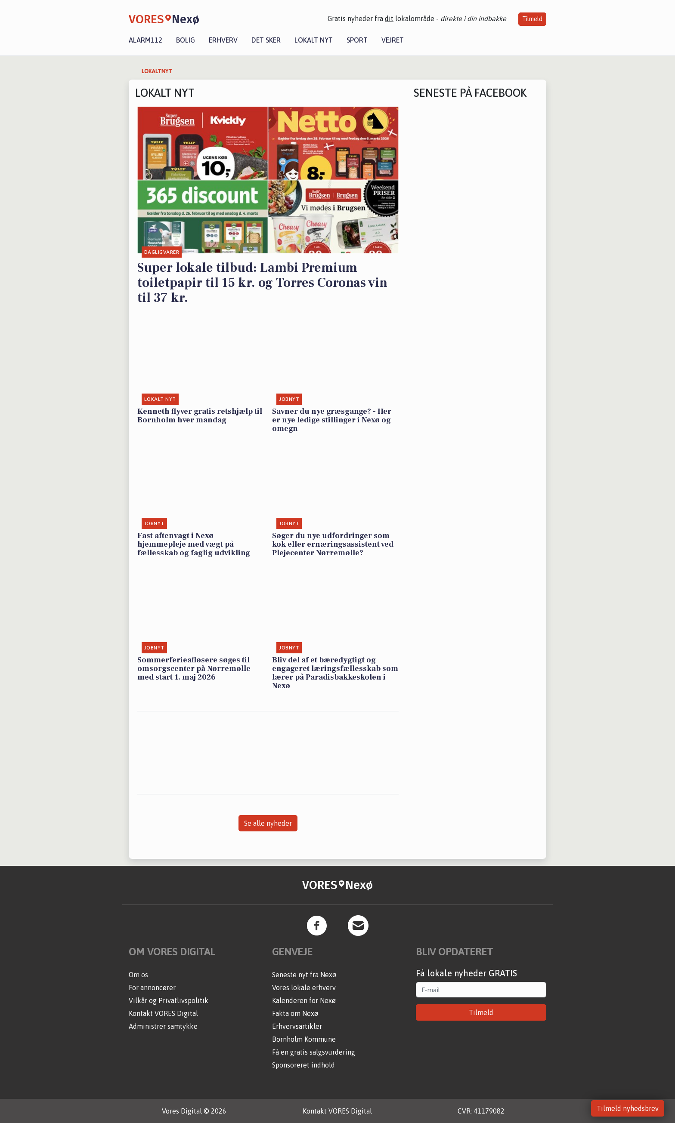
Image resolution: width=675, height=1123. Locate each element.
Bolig (185, 40)
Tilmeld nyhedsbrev (628, 1108)
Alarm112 (145, 40)
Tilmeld (532, 18)
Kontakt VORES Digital (163, 1013)
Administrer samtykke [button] (163, 1026)
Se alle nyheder (268, 823)
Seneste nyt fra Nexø (304, 974)
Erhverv (223, 40)
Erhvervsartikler (297, 1026)
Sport (357, 40)
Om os (138, 974)
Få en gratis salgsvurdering (313, 1052)
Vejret (392, 40)
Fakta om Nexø (295, 1013)
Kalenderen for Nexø (304, 1000)
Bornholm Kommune (304, 1039)
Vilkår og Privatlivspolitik (168, 1000)
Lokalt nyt (313, 40)
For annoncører (152, 987)
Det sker (266, 40)
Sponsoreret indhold (303, 1065)
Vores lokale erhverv (304, 987)
